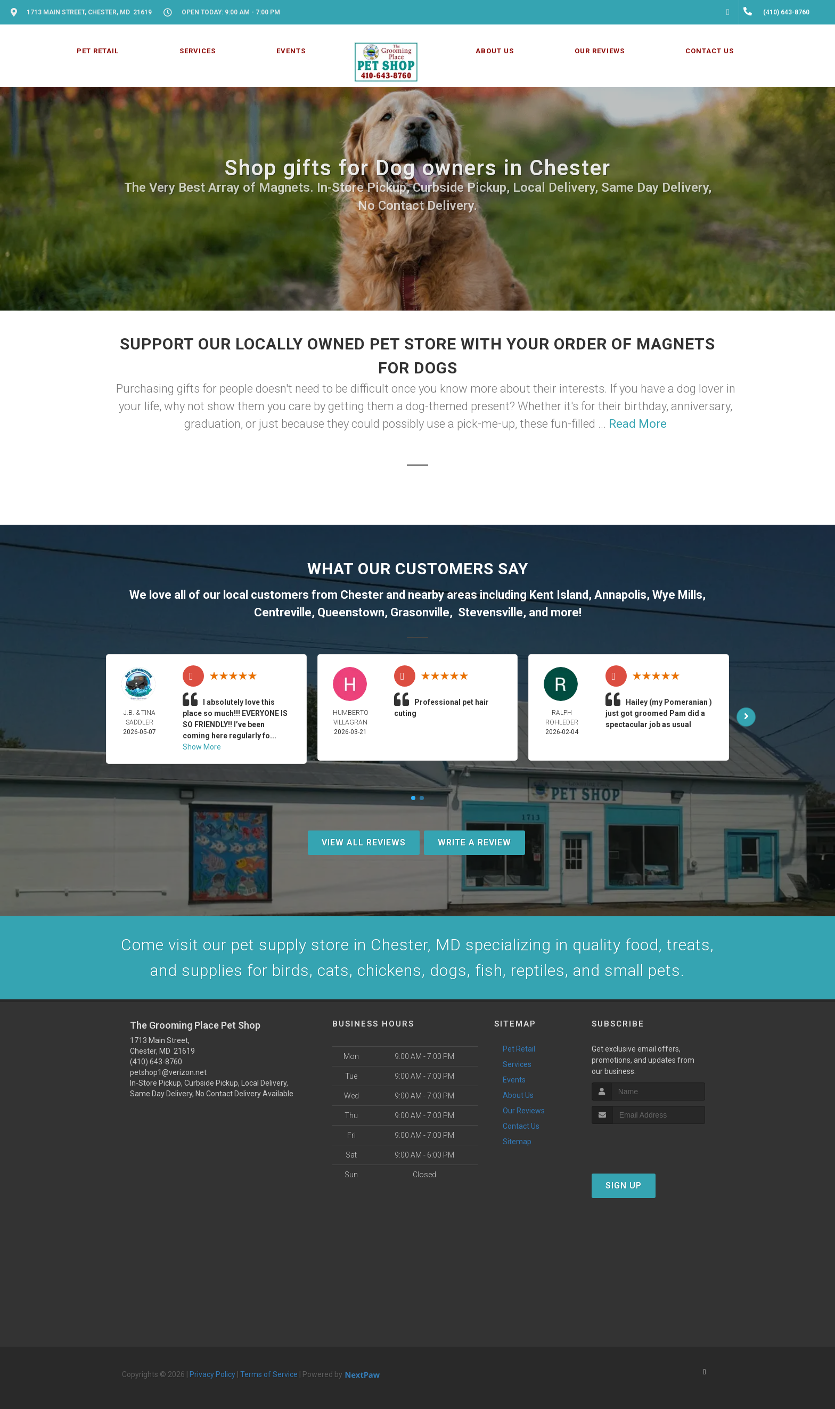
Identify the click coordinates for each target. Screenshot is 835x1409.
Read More (638, 423)
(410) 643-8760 (156, 1061)
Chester (361, 594)
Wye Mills (677, 594)
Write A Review (474, 842)
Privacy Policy (212, 1374)
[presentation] (648, 1144)
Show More (202, 747)
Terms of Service (269, 1374)
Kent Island (558, 594)
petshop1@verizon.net (168, 1072)
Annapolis (620, 594)
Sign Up (623, 1185)
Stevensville (490, 612)
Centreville (283, 612)
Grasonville (419, 612)
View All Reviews (364, 842)
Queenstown (350, 612)
